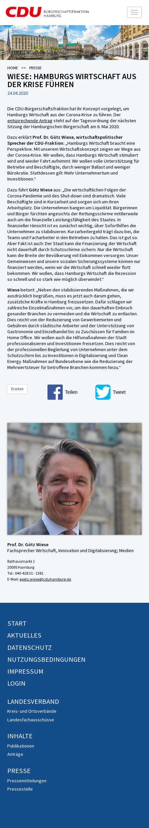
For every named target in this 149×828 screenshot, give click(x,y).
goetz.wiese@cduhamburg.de (45, 579)
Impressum (25, 671)
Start (17, 623)
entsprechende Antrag (29, 121)
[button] (70, 392)
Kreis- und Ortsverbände (31, 711)
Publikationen (20, 746)
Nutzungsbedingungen (46, 659)
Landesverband (33, 701)
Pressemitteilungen (26, 781)
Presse (19, 770)
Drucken (17, 389)
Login (16, 683)
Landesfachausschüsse (30, 720)
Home (12, 67)
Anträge (15, 754)
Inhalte (20, 736)
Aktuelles (24, 635)
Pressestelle (20, 789)
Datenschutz (29, 647)
